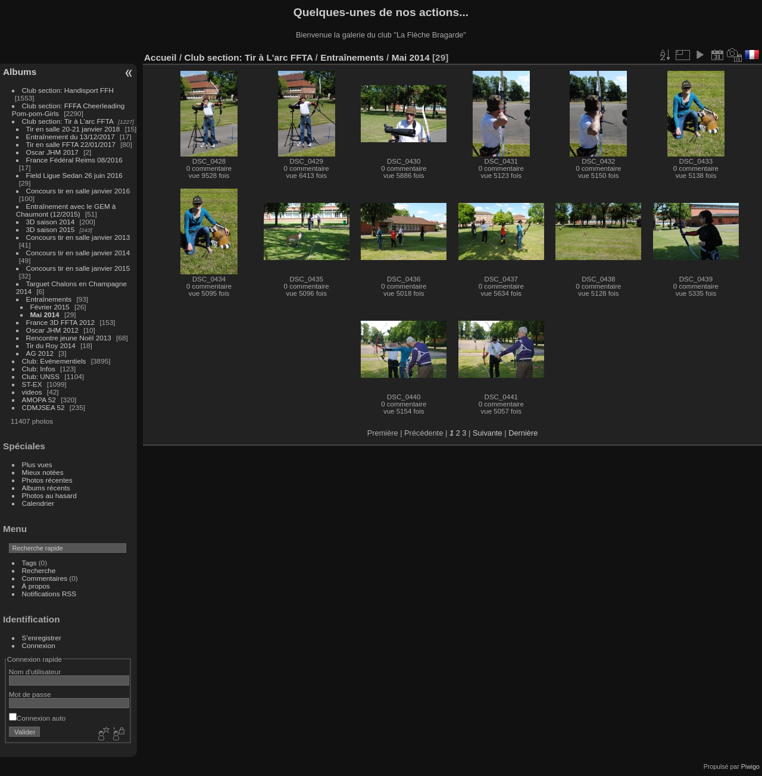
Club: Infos (38, 369)
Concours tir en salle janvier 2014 (78, 252)
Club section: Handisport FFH (68, 90)
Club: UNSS (41, 376)
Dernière (523, 432)
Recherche (39, 570)
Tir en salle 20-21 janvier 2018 (73, 129)
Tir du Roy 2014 (51, 345)
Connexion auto (37, 718)
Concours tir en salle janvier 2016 (78, 191)
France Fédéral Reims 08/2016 (74, 160)
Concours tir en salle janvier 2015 (78, 268)
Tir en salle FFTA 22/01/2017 (70, 144)
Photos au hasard (49, 495)
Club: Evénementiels (54, 361)
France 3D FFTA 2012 (60, 322)
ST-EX (32, 384)
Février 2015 (50, 307)
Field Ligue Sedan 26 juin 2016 (74, 175)
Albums (19, 72)
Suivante (487, 432)
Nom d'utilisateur (35, 671)
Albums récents (46, 488)
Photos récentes (47, 480)
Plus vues (37, 464)
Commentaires (45, 578)
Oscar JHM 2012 (52, 330)
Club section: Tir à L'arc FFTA (68, 121)
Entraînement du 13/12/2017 (70, 136)
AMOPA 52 (39, 399)
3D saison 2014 (50, 222)
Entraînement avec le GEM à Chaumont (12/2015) (66, 210)
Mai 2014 (45, 314)
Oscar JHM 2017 (52, 152)
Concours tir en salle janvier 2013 (78, 237)
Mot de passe (30, 694)
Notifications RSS (49, 593)
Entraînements (49, 299)
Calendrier (38, 503)
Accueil (160, 57)
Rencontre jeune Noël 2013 (68, 338)
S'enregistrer (41, 638)
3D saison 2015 (50, 229)
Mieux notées (43, 472)
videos (32, 392)
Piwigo (750, 766)
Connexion (38, 645)
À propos (36, 586)
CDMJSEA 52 (43, 407)
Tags (29, 563)
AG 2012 (40, 353)
